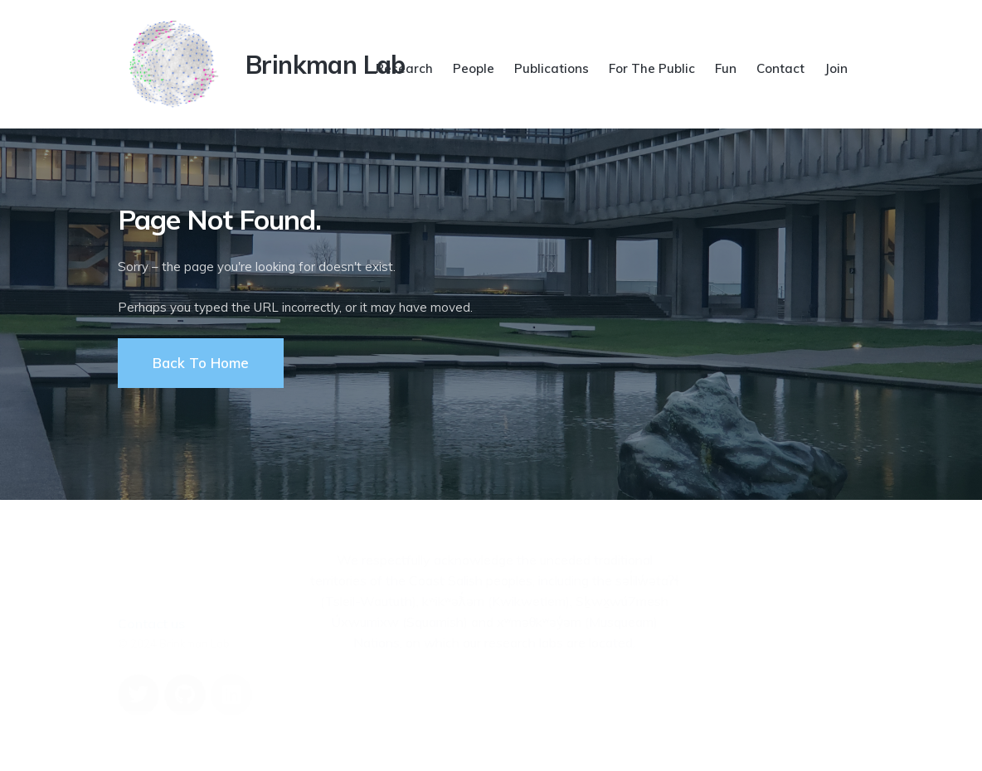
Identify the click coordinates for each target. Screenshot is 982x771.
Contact (780, 68)
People (473, 68)
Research (404, 68)
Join (836, 68)
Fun (725, 68)
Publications (551, 68)
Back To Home (201, 362)
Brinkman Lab (326, 64)
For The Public (652, 68)
